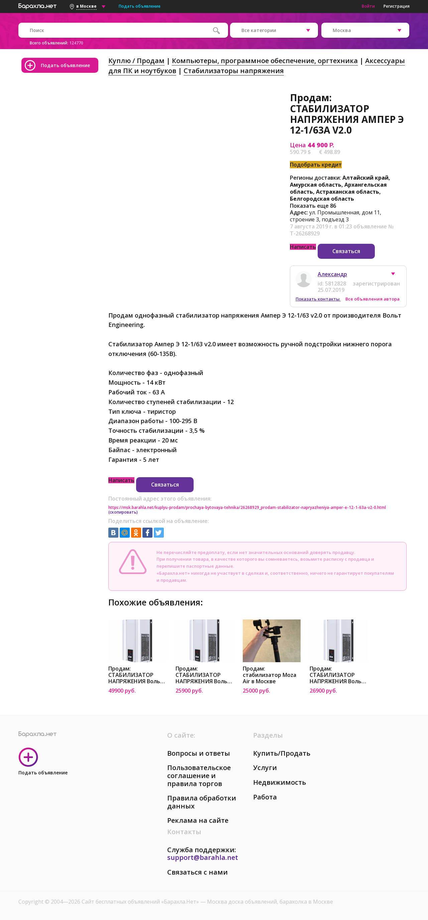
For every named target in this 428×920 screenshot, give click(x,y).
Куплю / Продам (136, 60)
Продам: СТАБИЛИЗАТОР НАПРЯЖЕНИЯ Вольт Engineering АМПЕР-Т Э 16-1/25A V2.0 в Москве (204, 675)
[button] (396, 275)
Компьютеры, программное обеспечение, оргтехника (265, 60)
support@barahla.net (202, 857)
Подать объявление (139, 6)
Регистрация (397, 6)
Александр (332, 274)
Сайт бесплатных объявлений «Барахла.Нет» (141, 901)
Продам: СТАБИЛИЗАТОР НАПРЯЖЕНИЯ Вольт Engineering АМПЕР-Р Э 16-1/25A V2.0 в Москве (337, 675)
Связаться (346, 251)
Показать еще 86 (313, 205)
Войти (368, 6)
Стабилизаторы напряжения (234, 70)
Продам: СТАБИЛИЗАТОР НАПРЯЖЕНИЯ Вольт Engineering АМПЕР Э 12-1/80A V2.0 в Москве (136, 675)
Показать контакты (318, 299)
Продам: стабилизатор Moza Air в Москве (269, 675)
